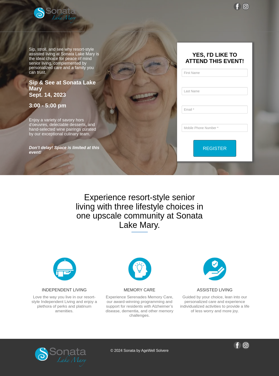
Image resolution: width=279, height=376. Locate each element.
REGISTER (215, 148)
